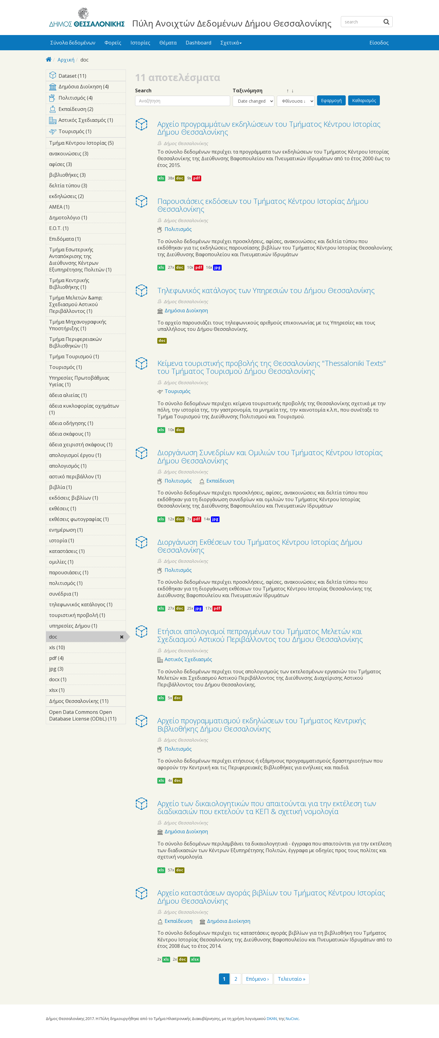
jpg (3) (73, 668)
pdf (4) (73, 658)
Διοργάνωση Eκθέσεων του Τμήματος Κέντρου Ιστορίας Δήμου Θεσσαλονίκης (259, 546)
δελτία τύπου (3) (87, 186)
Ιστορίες (140, 42)
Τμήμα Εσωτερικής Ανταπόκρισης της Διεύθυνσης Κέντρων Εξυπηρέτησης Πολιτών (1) (87, 260)
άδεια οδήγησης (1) (87, 424)
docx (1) (76, 679)
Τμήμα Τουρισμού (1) (87, 357)
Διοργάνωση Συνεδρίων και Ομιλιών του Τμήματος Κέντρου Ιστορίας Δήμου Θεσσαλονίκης (270, 456)
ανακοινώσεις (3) (87, 154)
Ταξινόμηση (247, 90)
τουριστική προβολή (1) (87, 616)
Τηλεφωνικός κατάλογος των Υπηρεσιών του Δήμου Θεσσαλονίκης (266, 290)
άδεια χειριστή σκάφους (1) (87, 445)
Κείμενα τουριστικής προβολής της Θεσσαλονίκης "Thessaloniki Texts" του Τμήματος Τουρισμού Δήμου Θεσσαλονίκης (271, 367)
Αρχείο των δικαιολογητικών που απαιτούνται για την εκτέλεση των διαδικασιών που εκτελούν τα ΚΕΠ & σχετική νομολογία (266, 807)
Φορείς (113, 42)
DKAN (272, 1018)
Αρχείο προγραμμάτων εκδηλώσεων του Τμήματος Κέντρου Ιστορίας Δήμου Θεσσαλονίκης (268, 128)
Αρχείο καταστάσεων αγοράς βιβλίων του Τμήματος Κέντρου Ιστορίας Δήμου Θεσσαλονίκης (271, 896)
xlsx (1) (74, 690)
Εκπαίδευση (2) (87, 110)
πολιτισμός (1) (87, 584)
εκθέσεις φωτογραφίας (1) (87, 520)
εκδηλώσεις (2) (87, 197)
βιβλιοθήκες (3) (87, 176)
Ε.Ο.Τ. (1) (78, 228)
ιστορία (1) (83, 540)
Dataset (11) (87, 76)
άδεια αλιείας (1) (87, 396)
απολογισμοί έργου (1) (87, 456)
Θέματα (168, 42)
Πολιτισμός (178, 229)
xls (161, 178)
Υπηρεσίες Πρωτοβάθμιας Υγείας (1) (87, 382)
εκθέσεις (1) (85, 508)
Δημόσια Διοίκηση (186, 310)
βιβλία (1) (81, 487)
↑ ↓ (285, 90)
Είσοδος (379, 42)
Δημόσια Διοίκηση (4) (87, 87)
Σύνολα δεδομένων (72, 42)
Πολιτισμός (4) (87, 99)
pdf (196, 178)
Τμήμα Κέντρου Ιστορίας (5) (87, 144)
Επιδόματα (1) (87, 240)
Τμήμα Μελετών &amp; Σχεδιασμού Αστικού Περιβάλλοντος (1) (87, 305)
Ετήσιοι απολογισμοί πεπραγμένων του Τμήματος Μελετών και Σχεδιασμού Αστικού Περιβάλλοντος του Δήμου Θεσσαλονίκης (260, 635)
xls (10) (73, 647)
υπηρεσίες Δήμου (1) (87, 626)
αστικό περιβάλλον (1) (87, 477)
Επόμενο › (257, 979)
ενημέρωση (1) (87, 530)
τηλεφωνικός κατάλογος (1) (87, 605)
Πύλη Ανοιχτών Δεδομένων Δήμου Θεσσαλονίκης (231, 23)
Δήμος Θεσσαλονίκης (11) (87, 702)
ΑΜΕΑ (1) (79, 207)
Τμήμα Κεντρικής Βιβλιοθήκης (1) (87, 284)
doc (72, 636)
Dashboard (198, 42)
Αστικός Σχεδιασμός (188, 659)
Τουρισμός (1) (87, 132)
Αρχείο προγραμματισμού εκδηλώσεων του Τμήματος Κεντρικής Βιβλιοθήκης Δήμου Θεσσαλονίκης (261, 724)
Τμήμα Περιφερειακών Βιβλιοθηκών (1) (87, 343)
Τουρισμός (178, 391)
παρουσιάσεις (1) (87, 573)
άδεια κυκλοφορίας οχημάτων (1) (87, 410)
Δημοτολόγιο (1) (87, 218)
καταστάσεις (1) (87, 552)
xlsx (195, 959)
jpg (217, 267)
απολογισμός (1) (87, 466)
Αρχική (66, 59)
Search (143, 90)
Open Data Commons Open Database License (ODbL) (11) (87, 716)
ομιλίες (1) (83, 561)
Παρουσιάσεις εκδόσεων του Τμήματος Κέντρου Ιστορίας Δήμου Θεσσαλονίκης (263, 205)
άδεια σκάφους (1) (87, 434)
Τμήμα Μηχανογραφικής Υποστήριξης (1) (87, 326)
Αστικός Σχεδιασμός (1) (87, 121)
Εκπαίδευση (220, 481)
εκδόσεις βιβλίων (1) (87, 498)
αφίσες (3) (81, 164)
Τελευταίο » (291, 979)
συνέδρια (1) (87, 594)
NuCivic (292, 1018)
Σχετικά (231, 42)
